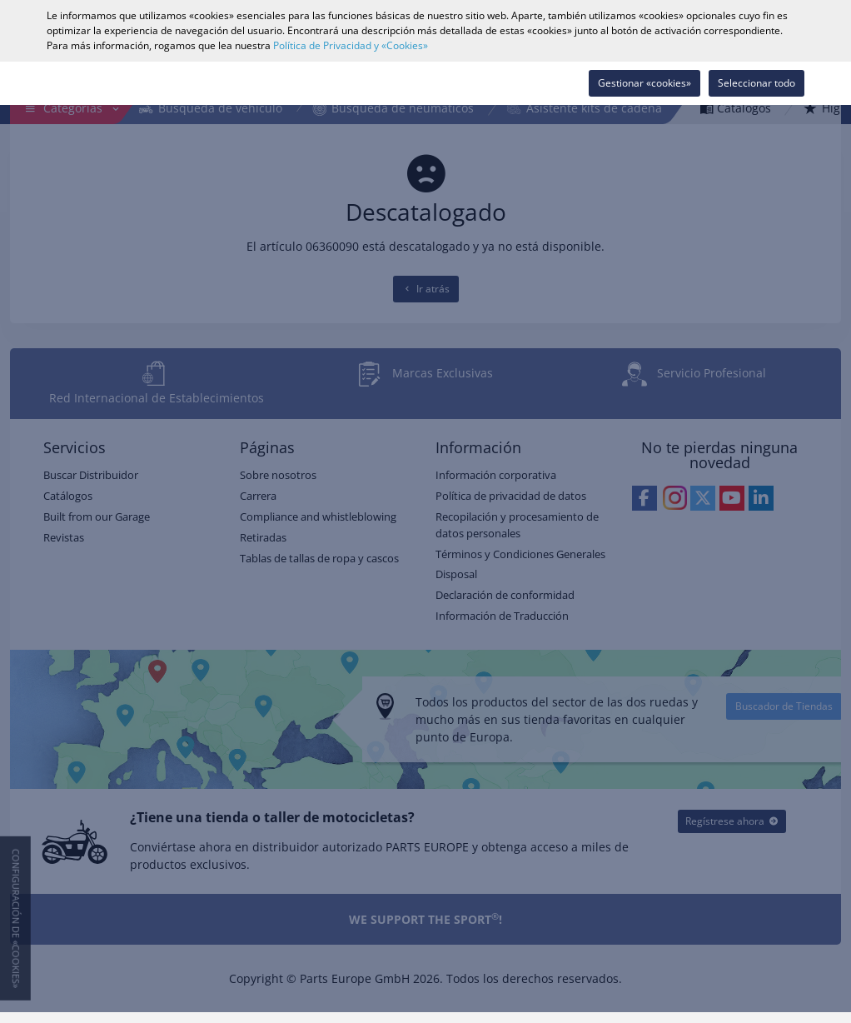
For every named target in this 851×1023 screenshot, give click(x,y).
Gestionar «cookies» (644, 83)
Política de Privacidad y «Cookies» (350, 45)
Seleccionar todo (756, 83)
